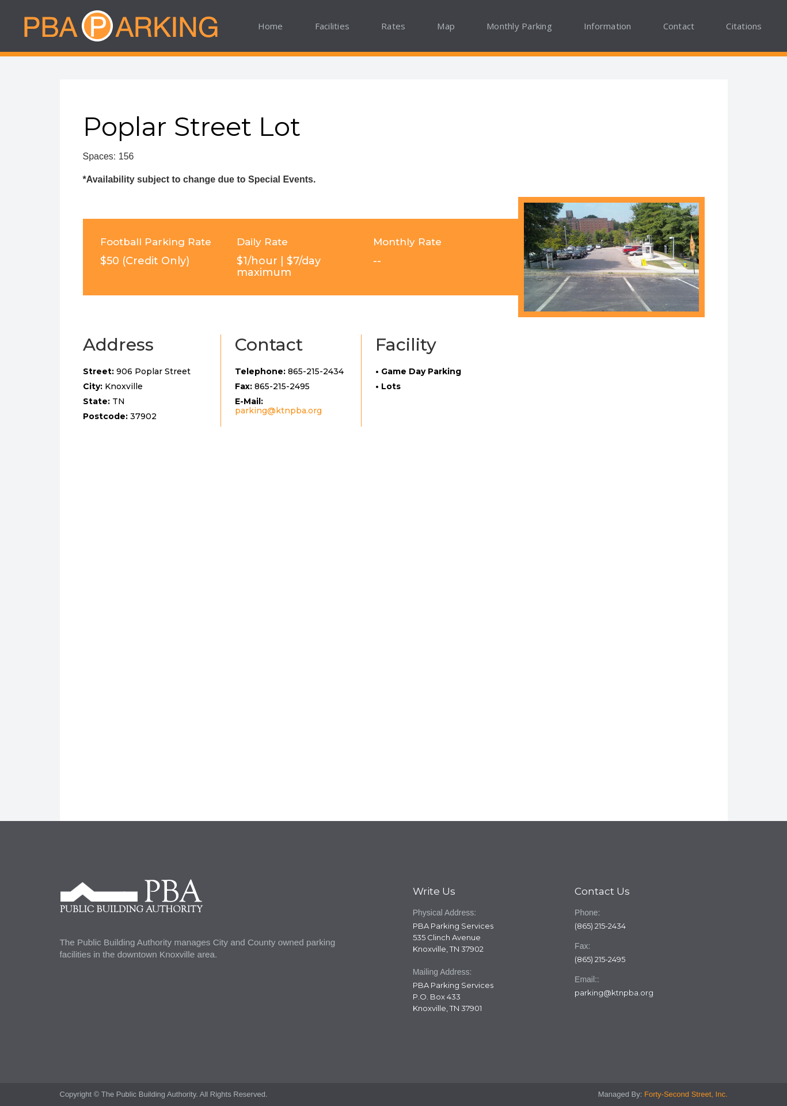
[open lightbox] (611, 257)
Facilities (332, 26)
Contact (679, 26)
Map (446, 26)
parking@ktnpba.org (278, 410)
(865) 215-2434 (600, 925)
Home (270, 26)
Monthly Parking (519, 26)
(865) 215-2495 (600, 959)
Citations (744, 26)
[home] (120, 26)
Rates (393, 26)
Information (608, 26)
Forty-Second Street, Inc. (686, 1094)
